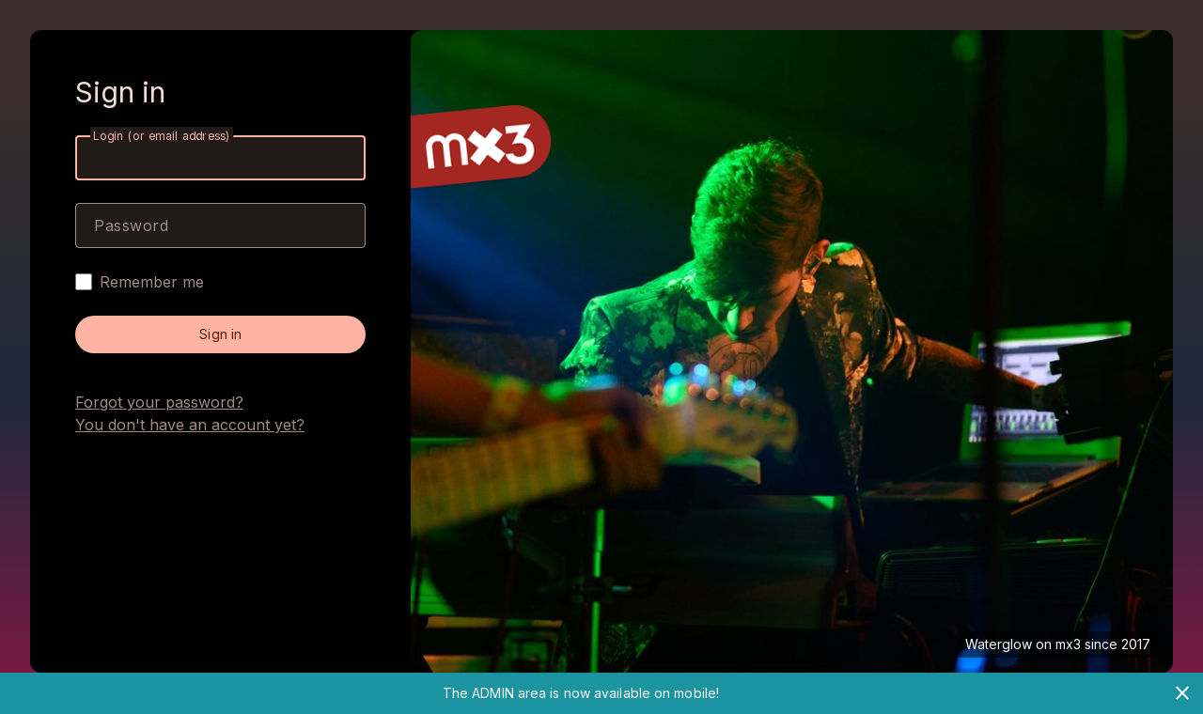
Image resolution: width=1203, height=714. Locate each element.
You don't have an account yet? (190, 424)
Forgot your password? (159, 402)
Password (131, 225)
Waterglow (998, 644)
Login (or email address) (161, 136)
